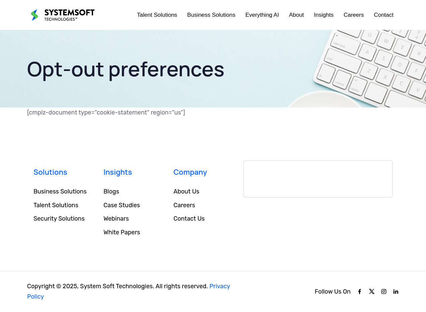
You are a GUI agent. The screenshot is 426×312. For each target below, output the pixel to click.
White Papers (121, 232)
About (296, 15)
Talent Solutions (157, 15)
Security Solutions (59, 218)
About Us (186, 191)
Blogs (111, 191)
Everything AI (262, 15)
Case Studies (121, 205)
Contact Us (189, 218)
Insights (324, 15)
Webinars (116, 218)
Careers (354, 15)
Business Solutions (211, 15)
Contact (384, 15)
